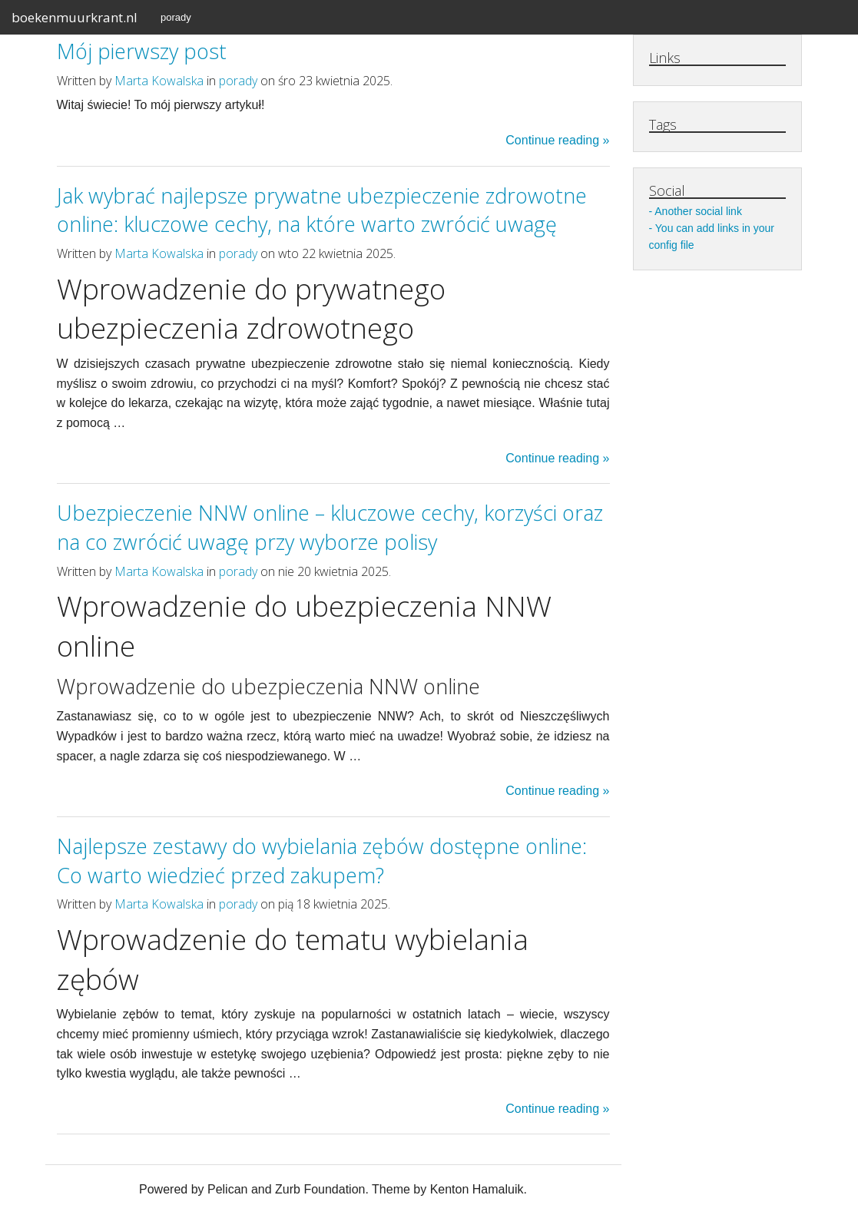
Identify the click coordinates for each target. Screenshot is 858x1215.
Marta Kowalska (159, 80)
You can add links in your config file (711, 236)
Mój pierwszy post (142, 51)
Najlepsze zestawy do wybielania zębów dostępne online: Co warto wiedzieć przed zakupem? (322, 860)
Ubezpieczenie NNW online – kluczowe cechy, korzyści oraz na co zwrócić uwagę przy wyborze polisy (330, 527)
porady (176, 17)
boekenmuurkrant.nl (74, 17)
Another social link (698, 211)
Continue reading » (557, 140)
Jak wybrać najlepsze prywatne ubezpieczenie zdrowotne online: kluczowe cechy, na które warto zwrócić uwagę (322, 210)
